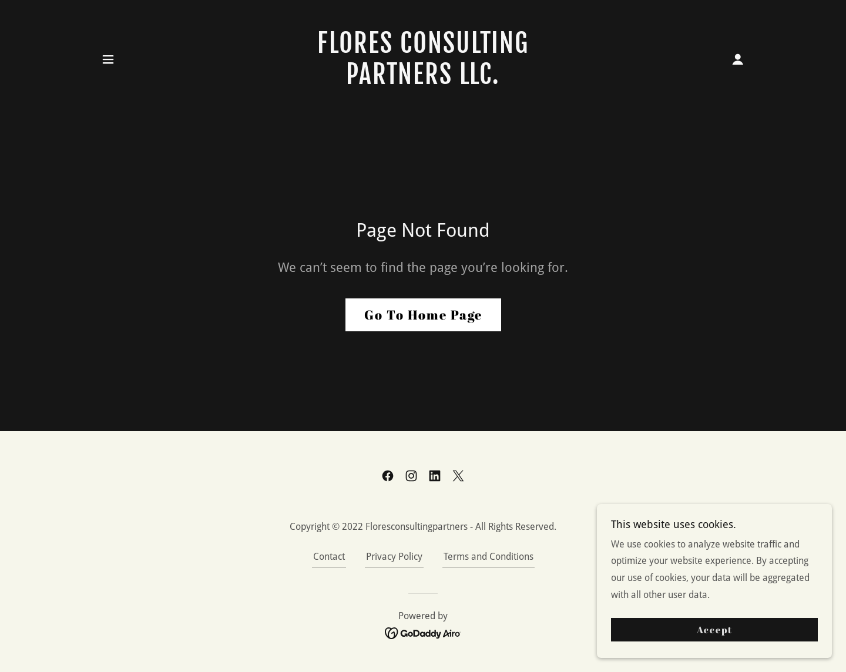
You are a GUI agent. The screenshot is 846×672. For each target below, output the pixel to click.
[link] (423, 80)
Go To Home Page (423, 314)
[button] (108, 59)
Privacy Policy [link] (394, 556)
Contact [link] (329, 556)
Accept (715, 637)
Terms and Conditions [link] (488, 556)
